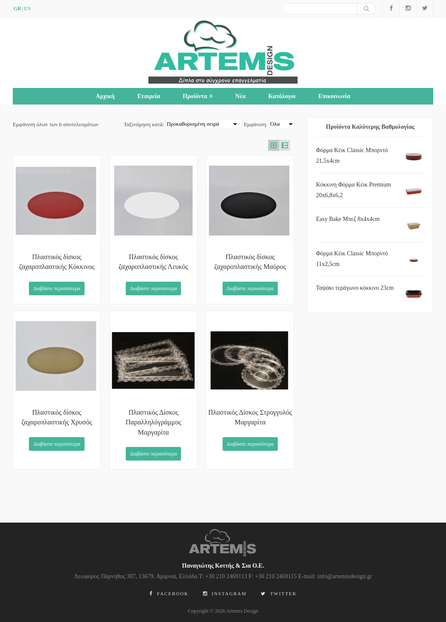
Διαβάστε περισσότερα (56, 288)
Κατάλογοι (281, 96)
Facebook (169, 593)
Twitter (278, 593)
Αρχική (105, 96)
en (27, 8)
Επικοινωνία (334, 96)
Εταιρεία (148, 96)
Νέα (240, 96)
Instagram (225, 593)
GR (17, 8)
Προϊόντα (197, 96)
